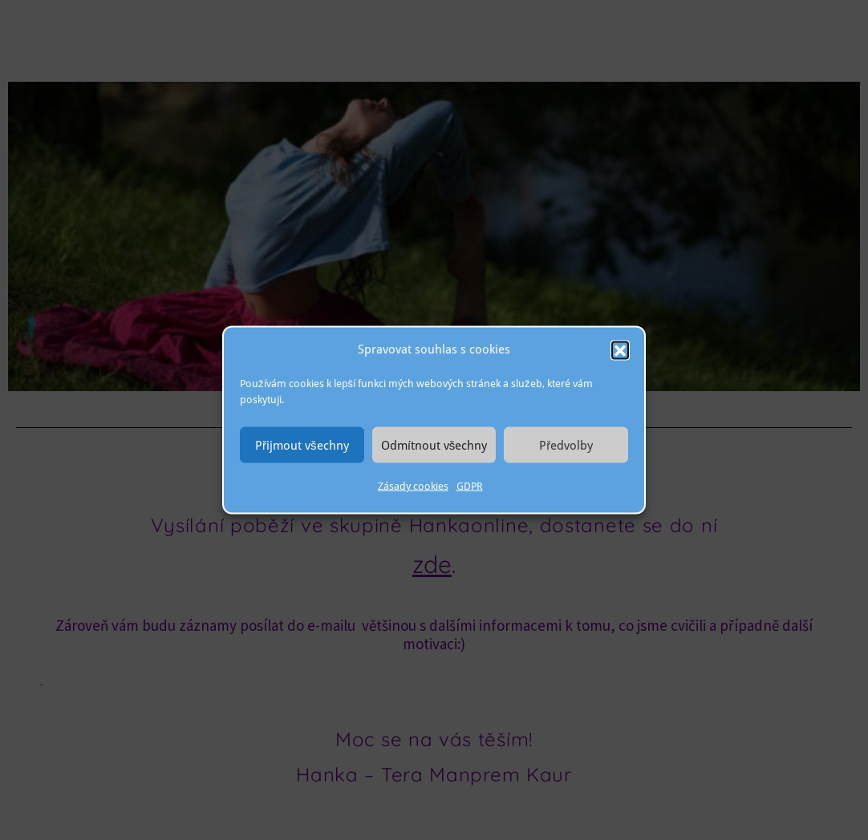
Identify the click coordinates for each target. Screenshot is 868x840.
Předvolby (566, 445)
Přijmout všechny (302, 445)
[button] (620, 349)
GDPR (469, 486)
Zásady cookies (413, 486)
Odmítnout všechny (434, 445)
